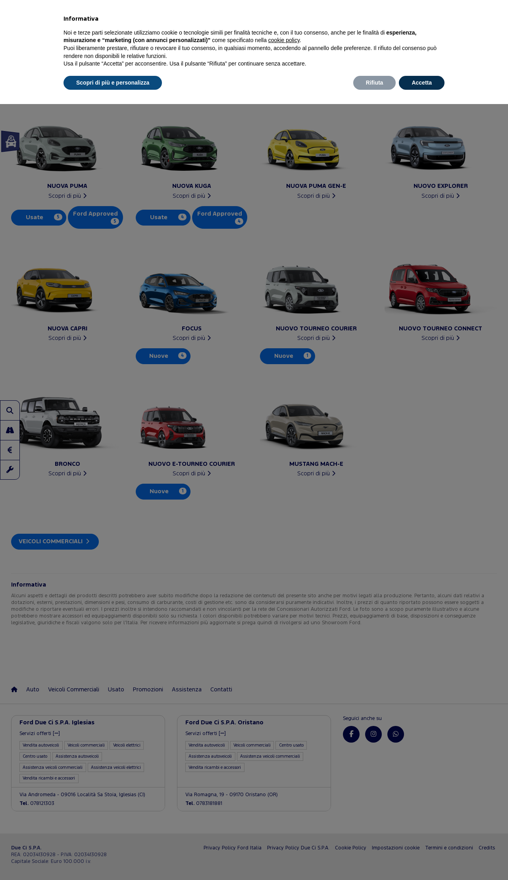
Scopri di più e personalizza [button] (112, 82)
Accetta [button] (422, 82)
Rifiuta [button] (374, 82)
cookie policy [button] (284, 40)
